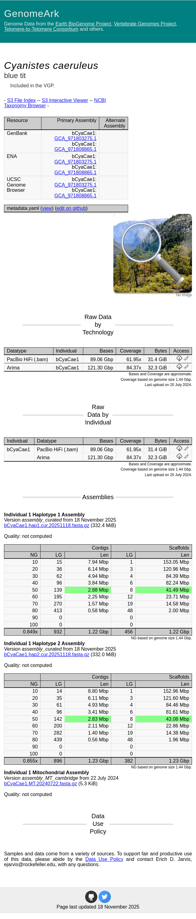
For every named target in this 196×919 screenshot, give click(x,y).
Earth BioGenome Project (83, 23)
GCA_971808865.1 (75, 149)
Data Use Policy (104, 859)
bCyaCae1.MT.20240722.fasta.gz (40, 783)
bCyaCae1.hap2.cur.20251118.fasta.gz (46, 654)
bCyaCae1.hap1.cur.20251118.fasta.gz (46, 525)
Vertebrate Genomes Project (145, 23)
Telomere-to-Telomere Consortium (41, 29)
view (47, 208)
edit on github (71, 208)
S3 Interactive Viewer (65, 100)
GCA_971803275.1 (75, 138)
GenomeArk (31, 13)
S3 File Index (21, 100)
